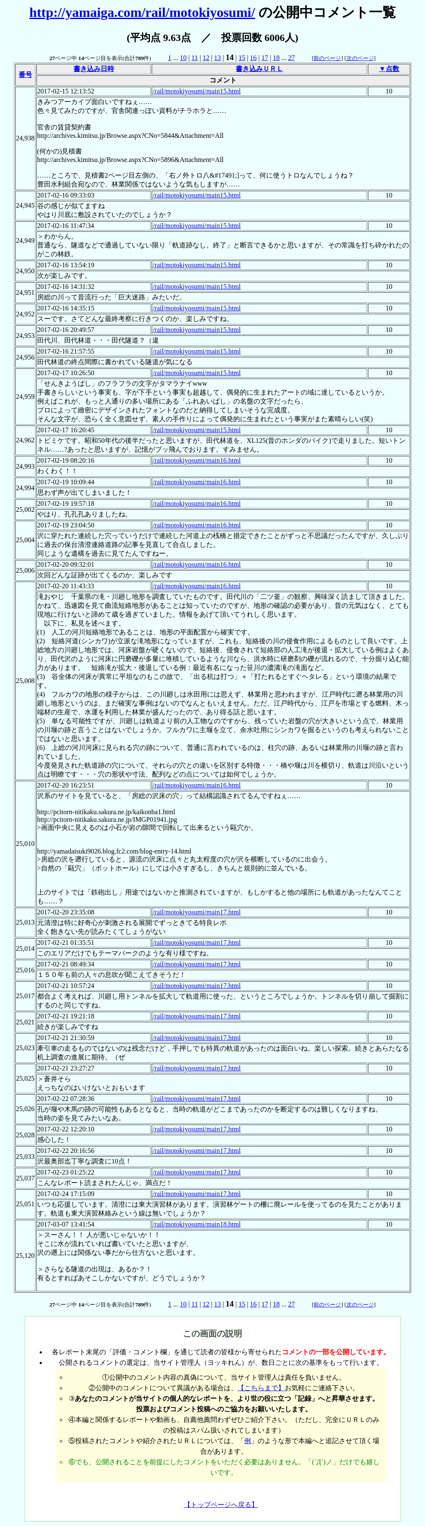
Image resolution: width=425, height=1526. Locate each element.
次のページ (360, 58)
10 (183, 57)
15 (241, 57)
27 (291, 57)
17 (265, 57)
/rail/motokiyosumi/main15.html (196, 91)
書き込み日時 (94, 68)
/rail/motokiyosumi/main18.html (196, 1224)
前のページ (327, 58)
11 (194, 57)
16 (253, 57)
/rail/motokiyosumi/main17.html (196, 912)
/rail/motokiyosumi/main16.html (196, 460)
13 (217, 57)
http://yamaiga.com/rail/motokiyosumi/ (142, 12)
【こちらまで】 (261, 1388)
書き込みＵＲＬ (259, 68)
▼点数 (389, 68)
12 (206, 57)
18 (276, 57)
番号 (25, 74)
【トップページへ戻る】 (221, 1504)
